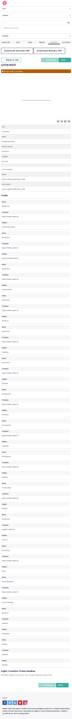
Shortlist (54, 42)
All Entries (66, 42)
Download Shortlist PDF (17, 51)
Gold (18, 42)
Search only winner (11, 28)
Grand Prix (6, 42)
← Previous (49, 60)
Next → (65, 60)
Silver (30, 42)
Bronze (42, 42)
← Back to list (11, 60)
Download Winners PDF (49, 51)
